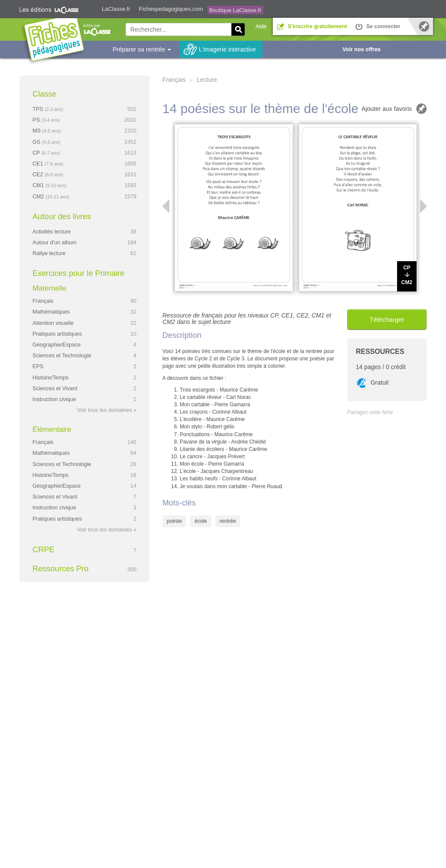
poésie (174, 521)
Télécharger (386, 319)
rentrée (228, 521)
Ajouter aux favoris (387, 108)
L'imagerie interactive (227, 49)
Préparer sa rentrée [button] (142, 49)
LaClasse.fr (116, 9)
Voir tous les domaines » (106, 410)
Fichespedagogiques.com (171, 9)
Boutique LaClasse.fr (235, 10)
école (200, 521)
